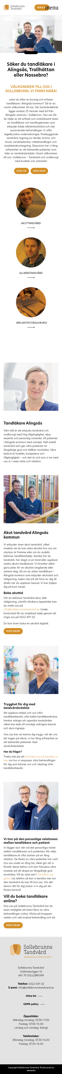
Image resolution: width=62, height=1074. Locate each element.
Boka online (13, 631)
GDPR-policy (31, 1004)
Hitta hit (31, 996)
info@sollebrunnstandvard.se (21, 609)
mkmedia (31, 1071)
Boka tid (42, 8)
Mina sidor (39, 171)
